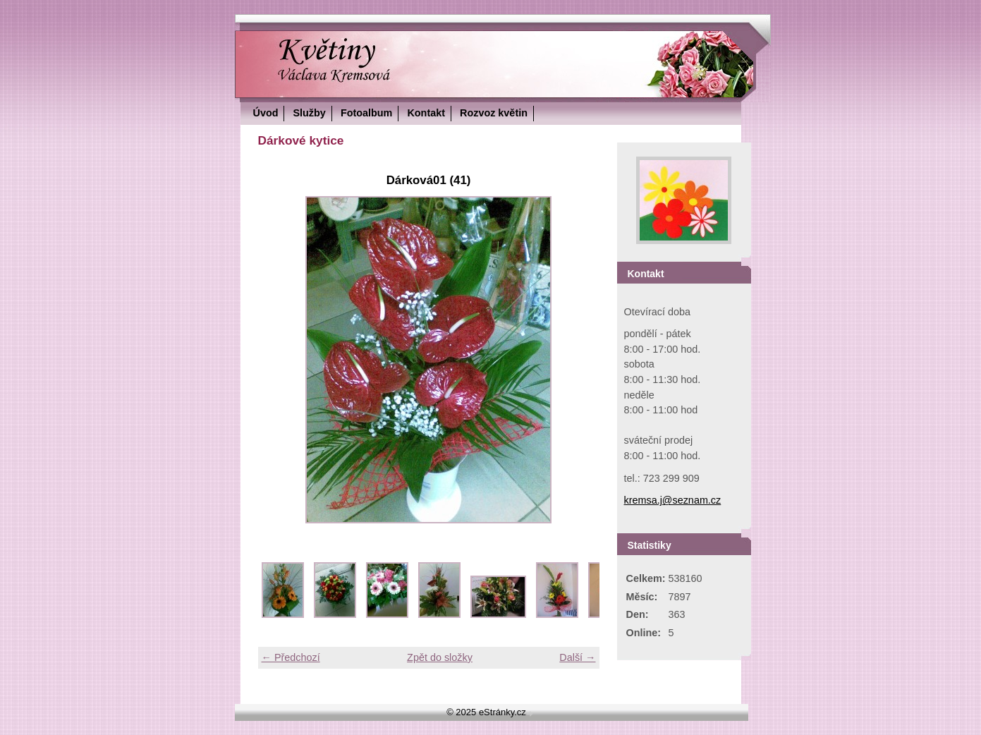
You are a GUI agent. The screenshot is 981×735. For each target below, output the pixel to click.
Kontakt (426, 113)
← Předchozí (291, 657)
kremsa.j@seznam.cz (672, 500)
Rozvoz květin (494, 113)
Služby (309, 113)
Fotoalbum (367, 113)
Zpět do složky (440, 657)
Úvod (266, 113)
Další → (577, 657)
